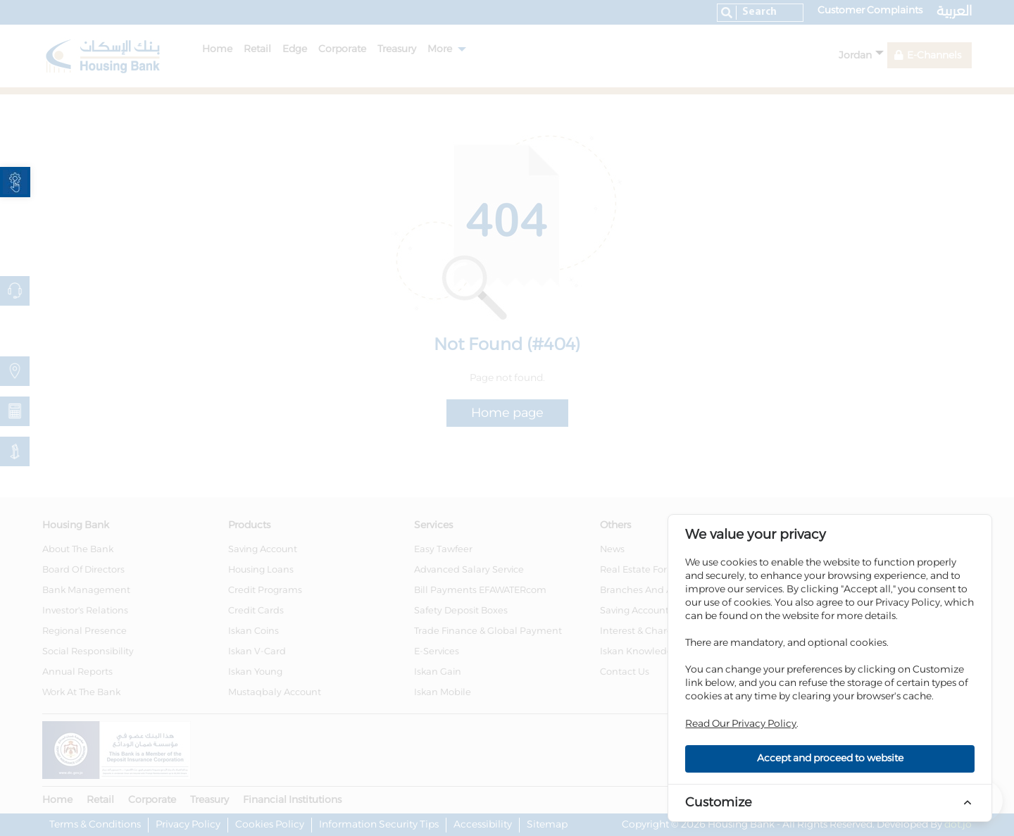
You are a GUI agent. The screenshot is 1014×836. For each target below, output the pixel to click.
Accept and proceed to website (830, 758)
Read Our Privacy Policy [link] (740, 724)
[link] (15, 182)
